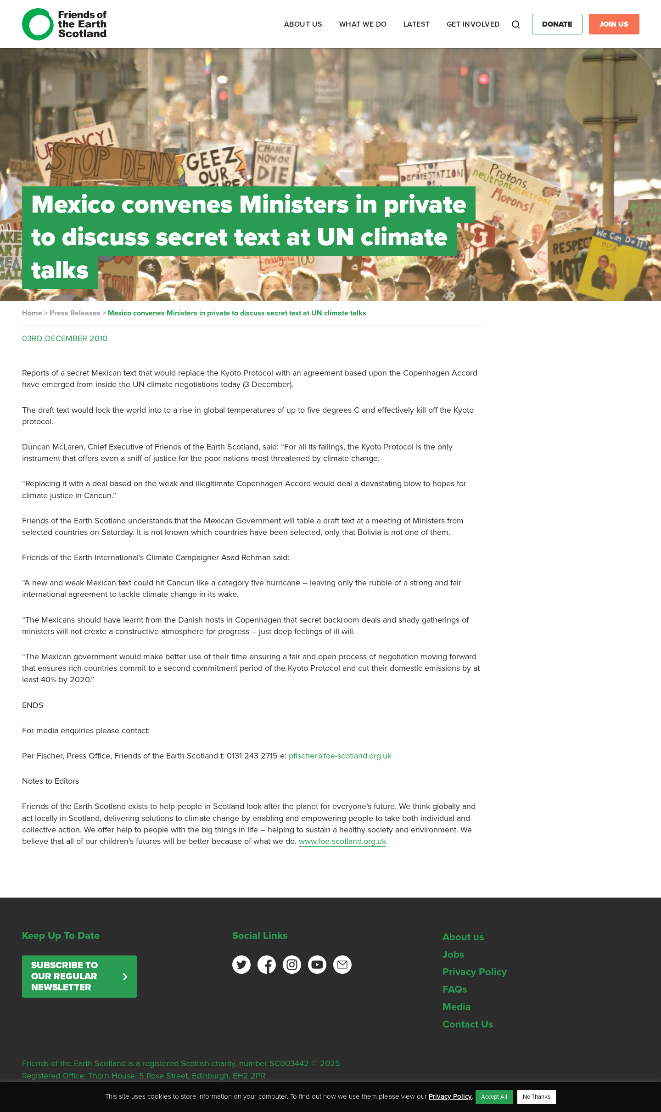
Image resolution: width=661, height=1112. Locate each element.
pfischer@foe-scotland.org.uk (340, 756)
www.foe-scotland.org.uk (342, 841)
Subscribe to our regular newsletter (64, 976)
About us (463, 937)
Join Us (613, 24)
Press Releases (75, 313)
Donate (557, 24)
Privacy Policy (475, 972)
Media (457, 1007)
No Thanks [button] (536, 1097)
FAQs (455, 989)
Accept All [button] (494, 1097)
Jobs (454, 954)
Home (32, 313)
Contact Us (468, 1024)
